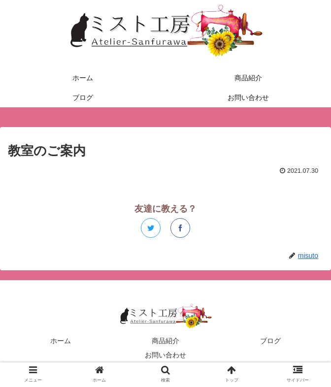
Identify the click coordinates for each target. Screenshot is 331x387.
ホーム (60, 341)
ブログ (270, 341)
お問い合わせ (165, 355)
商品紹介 (165, 341)
